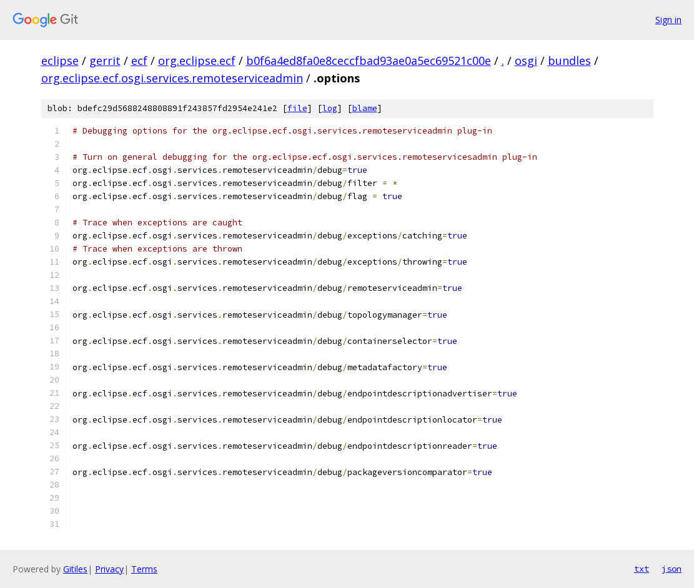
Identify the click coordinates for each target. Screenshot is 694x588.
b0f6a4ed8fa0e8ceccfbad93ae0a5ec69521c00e (368, 60)
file (297, 108)
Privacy (109, 569)
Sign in (668, 20)
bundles (569, 60)
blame (364, 108)
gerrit (105, 60)
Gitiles (75, 569)
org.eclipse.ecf (196, 60)
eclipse (60, 60)
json (672, 568)
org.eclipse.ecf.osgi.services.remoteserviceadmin (172, 78)
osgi (526, 60)
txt (641, 568)
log (329, 108)
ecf (139, 60)
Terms (144, 569)
